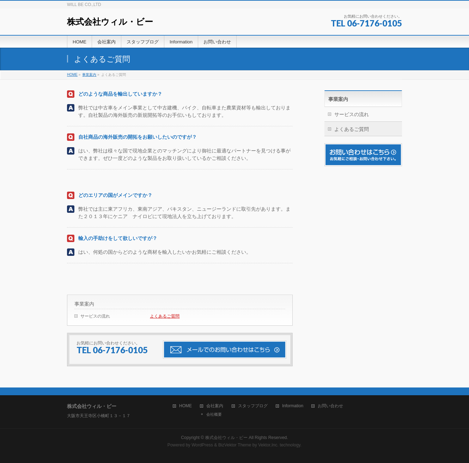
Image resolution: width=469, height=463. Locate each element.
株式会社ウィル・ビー (110, 21)
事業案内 (84, 304)
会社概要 (214, 414)
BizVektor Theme (234, 445)
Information (292, 406)
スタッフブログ (253, 406)
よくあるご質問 (164, 316)
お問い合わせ (330, 406)
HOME (185, 406)
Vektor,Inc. (268, 445)
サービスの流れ (95, 316)
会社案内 (214, 406)
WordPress (202, 445)
